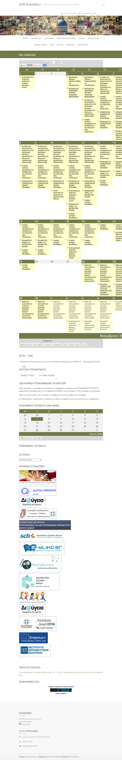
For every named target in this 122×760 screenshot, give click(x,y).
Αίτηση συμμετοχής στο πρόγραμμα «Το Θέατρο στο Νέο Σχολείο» (57, 194)
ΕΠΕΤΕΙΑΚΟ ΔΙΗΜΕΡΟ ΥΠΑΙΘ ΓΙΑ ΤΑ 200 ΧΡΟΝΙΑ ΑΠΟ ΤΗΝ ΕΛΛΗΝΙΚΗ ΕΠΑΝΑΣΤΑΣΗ (104, 289)
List (24, 65)
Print (85, 345)
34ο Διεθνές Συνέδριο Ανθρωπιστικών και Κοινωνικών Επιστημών (88, 325)
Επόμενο (36, 345)
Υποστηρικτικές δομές (66, 38)
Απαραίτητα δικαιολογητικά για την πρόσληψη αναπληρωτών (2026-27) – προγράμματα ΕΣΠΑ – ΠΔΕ (60, 362)
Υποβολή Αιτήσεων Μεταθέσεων (71, 215)
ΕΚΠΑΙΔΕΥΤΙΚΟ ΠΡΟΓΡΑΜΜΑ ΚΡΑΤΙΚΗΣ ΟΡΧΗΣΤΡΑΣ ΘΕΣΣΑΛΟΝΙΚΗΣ (72, 92)
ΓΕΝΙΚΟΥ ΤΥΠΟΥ (28, 376)
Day (39, 65)
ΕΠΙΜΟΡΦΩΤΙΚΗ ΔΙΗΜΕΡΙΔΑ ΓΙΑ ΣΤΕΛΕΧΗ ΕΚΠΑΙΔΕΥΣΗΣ (104, 115)
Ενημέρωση (36, 38)
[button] (4, 25)
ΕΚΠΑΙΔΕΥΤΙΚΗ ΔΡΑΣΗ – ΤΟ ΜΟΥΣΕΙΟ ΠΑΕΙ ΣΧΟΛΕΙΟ (72, 207)
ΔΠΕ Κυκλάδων (30, 4)
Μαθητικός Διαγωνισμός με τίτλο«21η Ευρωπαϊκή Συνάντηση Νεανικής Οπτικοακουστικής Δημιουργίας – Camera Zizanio (89, 273)
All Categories (57, 345)
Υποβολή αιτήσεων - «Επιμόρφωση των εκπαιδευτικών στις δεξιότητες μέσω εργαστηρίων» (89, 125)
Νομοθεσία (70, 45)
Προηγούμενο (26, 345)
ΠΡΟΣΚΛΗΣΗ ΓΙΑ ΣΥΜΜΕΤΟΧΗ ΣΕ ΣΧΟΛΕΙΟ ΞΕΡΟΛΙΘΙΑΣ (104, 124)
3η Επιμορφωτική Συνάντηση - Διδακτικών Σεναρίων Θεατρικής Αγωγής (73, 195)
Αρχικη (25, 38)
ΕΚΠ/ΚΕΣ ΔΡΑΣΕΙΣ (40, 45)
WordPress (74, 757)
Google (71, 345)
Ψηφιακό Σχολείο (26, 722)
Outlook (77, 345)
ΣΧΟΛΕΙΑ (81, 38)
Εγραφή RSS (26, 724)
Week (35, 65)
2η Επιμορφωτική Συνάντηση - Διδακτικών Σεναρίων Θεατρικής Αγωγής (26, 82)
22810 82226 (27, 741)
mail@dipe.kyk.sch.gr (88, 13)
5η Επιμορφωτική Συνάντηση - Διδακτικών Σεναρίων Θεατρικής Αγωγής (73, 326)
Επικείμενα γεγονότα (32, 445)
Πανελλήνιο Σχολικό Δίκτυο (30, 719)
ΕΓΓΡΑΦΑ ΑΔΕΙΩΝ (48, 376)
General (47, 345)
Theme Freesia (54, 757)
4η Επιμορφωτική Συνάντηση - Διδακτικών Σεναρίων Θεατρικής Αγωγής (73, 253)
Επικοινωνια (83, 45)
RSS (65, 345)
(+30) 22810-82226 (70, 13)
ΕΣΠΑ (52, 45)
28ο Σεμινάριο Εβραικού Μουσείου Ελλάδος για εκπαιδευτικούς (73, 81)
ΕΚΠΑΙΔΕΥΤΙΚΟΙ (93, 38)
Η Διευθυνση (49, 38)
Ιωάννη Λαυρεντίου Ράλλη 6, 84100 (36, 737)
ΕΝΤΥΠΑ (60, 45)
